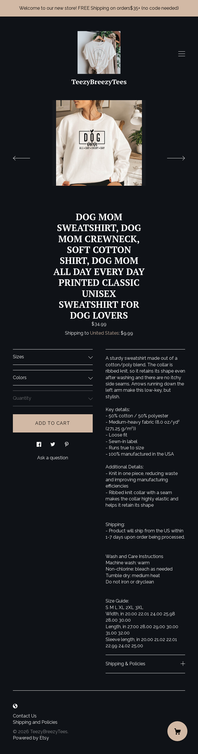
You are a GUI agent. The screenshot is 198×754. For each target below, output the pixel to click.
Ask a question (52, 457)
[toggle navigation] (181, 54)
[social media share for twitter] (52, 442)
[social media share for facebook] (39, 442)
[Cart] (177, 731)
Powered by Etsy (31, 738)
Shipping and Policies (35, 722)
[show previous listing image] (27, 156)
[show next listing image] (171, 156)
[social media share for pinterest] (66, 442)
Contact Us (25, 716)
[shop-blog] (15, 706)
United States (104, 333)
